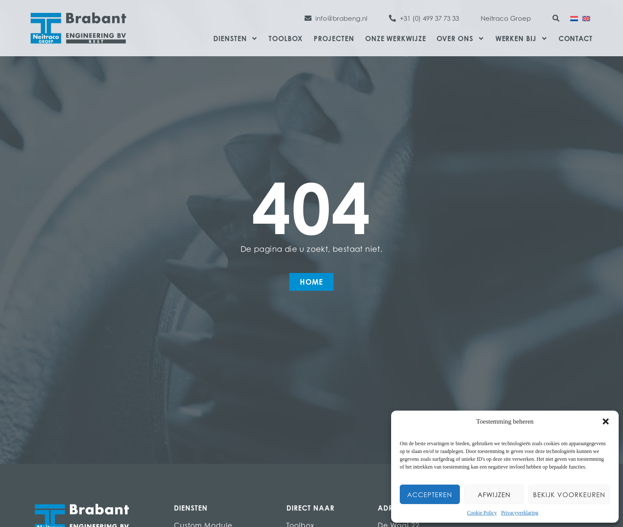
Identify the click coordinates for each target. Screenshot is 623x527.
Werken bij (521, 38)
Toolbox (285, 38)
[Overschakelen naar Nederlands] (574, 17)
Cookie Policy (482, 513)
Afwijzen (494, 494)
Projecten (334, 38)
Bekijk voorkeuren (569, 494)
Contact (576, 38)
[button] (605, 421)
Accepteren (429, 494)
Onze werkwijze (395, 38)
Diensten (235, 38)
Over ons (460, 38)
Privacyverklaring (519, 513)
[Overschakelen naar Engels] (586, 17)
